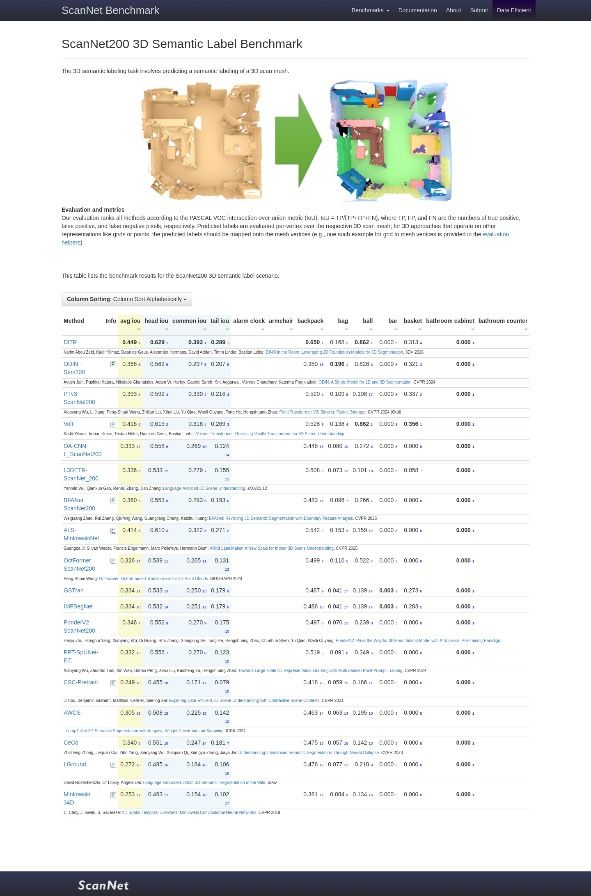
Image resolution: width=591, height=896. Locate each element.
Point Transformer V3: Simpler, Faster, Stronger (322, 412)
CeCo (71, 742)
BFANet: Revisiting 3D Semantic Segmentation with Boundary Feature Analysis (281, 518)
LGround (75, 764)
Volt (68, 424)
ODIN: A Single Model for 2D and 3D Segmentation (364, 382)
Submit (479, 10)
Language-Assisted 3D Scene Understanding (204, 488)
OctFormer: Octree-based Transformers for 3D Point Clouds (153, 578)
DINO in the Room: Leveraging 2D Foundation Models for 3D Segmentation (334, 352)
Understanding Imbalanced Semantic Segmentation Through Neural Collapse (308, 752)
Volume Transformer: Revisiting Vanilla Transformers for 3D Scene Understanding (270, 434)
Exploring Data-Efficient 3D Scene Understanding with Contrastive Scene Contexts (244, 700)
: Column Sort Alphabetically (127, 299)
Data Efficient (514, 10)
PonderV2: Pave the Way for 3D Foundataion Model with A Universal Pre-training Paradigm (419, 640)
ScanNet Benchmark (110, 10)
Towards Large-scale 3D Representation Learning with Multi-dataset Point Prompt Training (320, 670)
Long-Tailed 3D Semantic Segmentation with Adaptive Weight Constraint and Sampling (145, 731)
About (453, 10)
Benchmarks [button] (370, 10)
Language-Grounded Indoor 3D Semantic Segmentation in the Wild (204, 782)
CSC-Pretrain (81, 682)
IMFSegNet (78, 606)
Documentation (418, 10)
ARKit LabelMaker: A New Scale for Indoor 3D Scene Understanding (272, 548)
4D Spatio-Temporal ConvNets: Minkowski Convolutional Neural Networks (189, 812)
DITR (70, 342)
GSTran (74, 590)
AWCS (72, 712)
